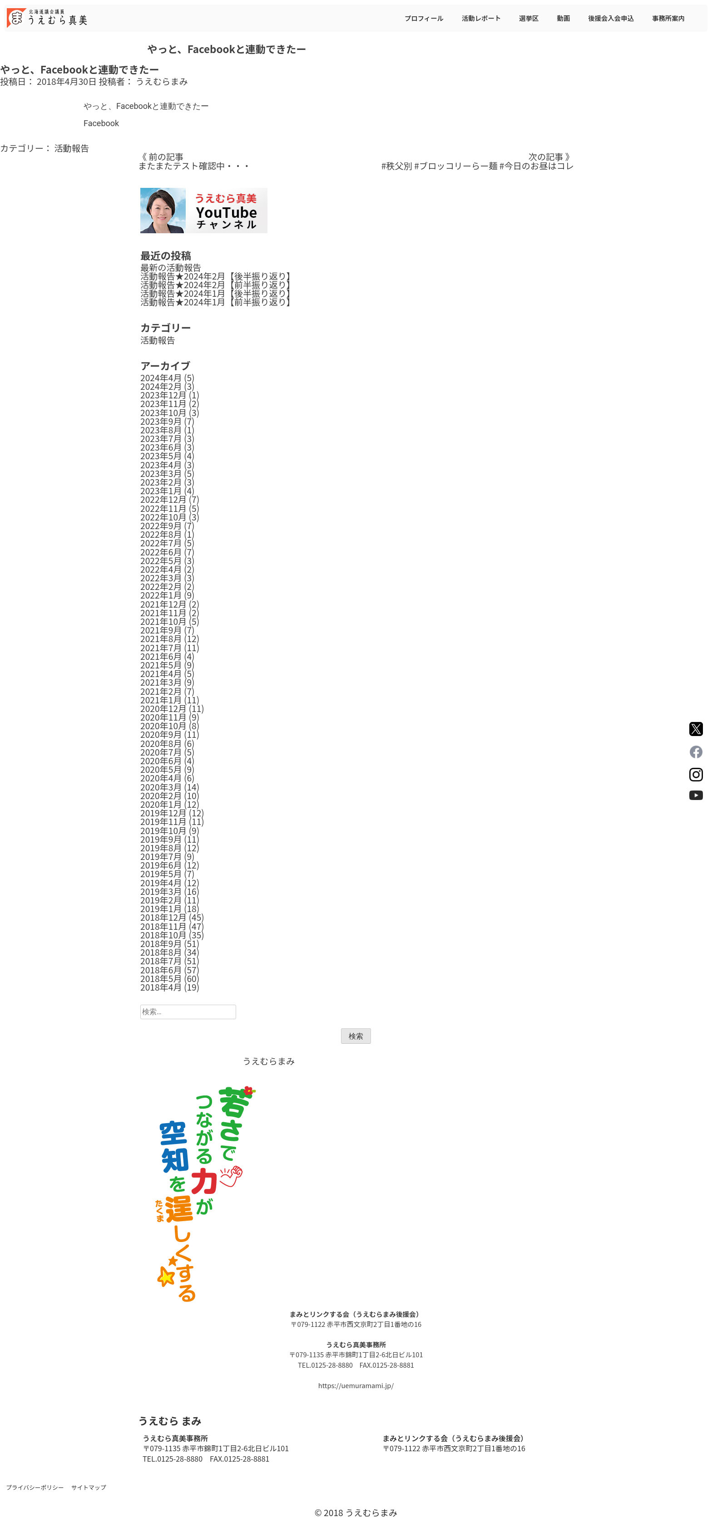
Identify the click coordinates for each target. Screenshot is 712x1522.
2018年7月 (161, 960)
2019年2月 (161, 900)
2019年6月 (161, 865)
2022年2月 (161, 586)
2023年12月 (163, 394)
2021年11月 (163, 612)
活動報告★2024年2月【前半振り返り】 (217, 284)
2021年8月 (161, 638)
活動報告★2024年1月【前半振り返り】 (217, 301)
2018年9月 (161, 943)
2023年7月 (161, 438)
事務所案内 (668, 18)
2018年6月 (161, 969)
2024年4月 (161, 377)
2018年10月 (163, 934)
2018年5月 (161, 978)
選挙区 (529, 18)
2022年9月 (161, 525)
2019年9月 (161, 839)
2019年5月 (161, 873)
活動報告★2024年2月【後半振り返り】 (217, 276)
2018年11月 (163, 926)
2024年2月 (161, 386)
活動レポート (481, 18)
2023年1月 (161, 490)
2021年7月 (161, 647)
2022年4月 (161, 569)
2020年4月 (161, 777)
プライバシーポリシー (35, 1487)
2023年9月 (161, 421)
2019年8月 (161, 847)
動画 (563, 18)
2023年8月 (161, 429)
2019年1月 (161, 908)
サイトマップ (88, 1487)
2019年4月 (161, 882)
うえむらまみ (162, 81)
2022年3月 (161, 577)
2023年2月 (161, 482)
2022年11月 (163, 508)
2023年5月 (161, 455)
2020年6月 (161, 760)
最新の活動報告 (170, 267)
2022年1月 (161, 595)
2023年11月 (163, 403)
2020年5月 (161, 769)
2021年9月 (161, 630)
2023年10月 (163, 412)
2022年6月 (161, 551)
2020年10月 (163, 725)
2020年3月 (161, 787)
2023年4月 (161, 464)
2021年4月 (161, 673)
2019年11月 (163, 821)
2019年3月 (161, 891)
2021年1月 (161, 699)
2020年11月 (163, 717)
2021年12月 (163, 604)
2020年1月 (161, 804)
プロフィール (424, 18)
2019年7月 (161, 856)
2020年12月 (163, 708)
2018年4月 (161, 987)
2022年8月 (161, 534)
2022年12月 (163, 499)
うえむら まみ (169, 1420)
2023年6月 (161, 447)
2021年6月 (161, 656)
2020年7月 (161, 752)
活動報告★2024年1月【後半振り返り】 (217, 293)
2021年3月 (161, 682)
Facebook (101, 123)
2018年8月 (161, 952)
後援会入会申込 (611, 18)
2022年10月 (163, 517)
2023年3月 (161, 473)
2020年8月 (161, 743)
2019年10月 (163, 830)
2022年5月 (161, 560)
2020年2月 (161, 795)
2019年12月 (163, 812)
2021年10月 (163, 621)
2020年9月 (161, 734)
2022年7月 (161, 542)
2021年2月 (161, 691)
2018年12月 (163, 917)
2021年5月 (161, 664)
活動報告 (71, 148)
